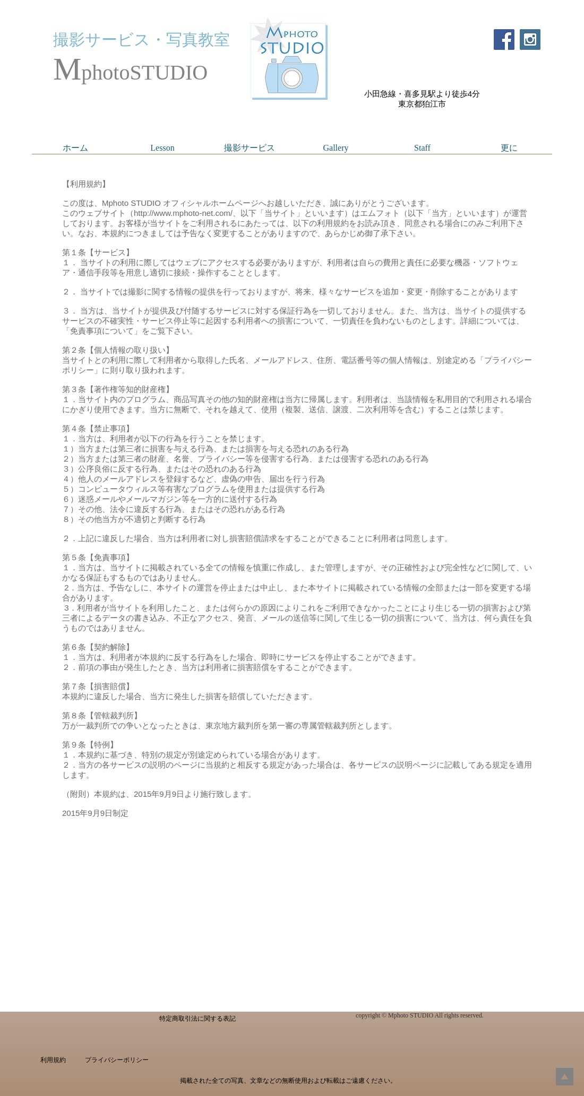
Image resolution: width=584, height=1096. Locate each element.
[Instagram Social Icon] (530, 39)
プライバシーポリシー (117, 1060)
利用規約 (53, 1060)
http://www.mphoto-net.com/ (183, 213)
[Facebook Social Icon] (504, 39)
